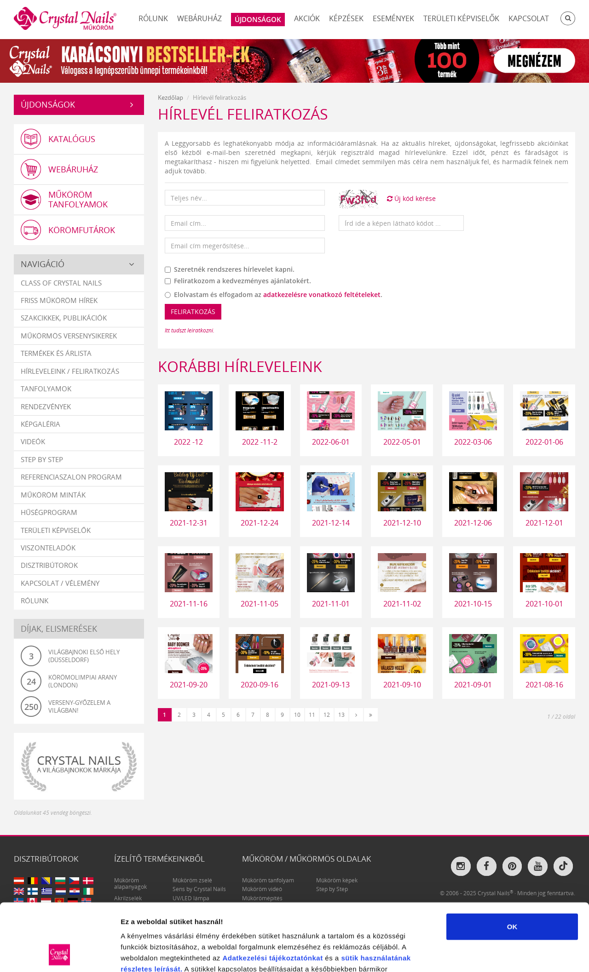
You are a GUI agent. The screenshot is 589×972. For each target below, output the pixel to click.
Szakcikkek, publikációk (64, 317)
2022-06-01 (331, 442)
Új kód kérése (411, 198)
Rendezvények (46, 406)
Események (393, 18)
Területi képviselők (461, 18)
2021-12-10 (402, 523)
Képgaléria (40, 424)
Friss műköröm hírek (59, 300)
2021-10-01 (544, 604)
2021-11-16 (189, 604)
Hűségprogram (49, 512)
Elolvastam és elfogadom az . (273, 294)
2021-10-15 (473, 604)
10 (297, 715)
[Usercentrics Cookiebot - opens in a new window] (59, 954)
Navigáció (42, 263)
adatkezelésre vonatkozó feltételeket (322, 294)
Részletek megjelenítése (523, 954)
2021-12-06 (473, 523)
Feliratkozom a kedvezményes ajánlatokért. (238, 280)
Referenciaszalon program (71, 476)
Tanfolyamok (46, 388)
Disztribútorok (49, 565)
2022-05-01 (402, 442)
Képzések (346, 18)
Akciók (307, 18)
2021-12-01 (544, 523)
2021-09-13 (331, 685)
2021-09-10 (402, 685)
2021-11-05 (259, 604)
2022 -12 (188, 442)
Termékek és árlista (56, 353)
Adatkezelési (244, 894)
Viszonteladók (48, 547)
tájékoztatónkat (295, 894)
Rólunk (153, 18)
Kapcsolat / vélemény (60, 583)
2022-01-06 (544, 442)
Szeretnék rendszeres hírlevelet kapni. (229, 269)
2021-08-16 (544, 685)
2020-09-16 (259, 685)
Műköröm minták (53, 494)
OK (512, 863)
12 (326, 715)
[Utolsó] (371, 714)
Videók (33, 441)
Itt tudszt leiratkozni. (189, 330)
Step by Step (42, 459)
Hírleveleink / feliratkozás (70, 371)
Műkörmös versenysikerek (69, 335)
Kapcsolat (528, 18)
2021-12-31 (189, 523)
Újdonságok (48, 104)
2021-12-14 (331, 523)
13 (341, 715)
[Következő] (356, 714)
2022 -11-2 (259, 442)
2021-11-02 (402, 604)
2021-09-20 (189, 685)
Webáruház (199, 18)
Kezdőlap (170, 97)
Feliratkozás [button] (193, 311)
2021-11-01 (331, 604)
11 (312, 715)
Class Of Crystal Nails (61, 282)
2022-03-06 (473, 442)
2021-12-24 (259, 523)
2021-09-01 (473, 685)
